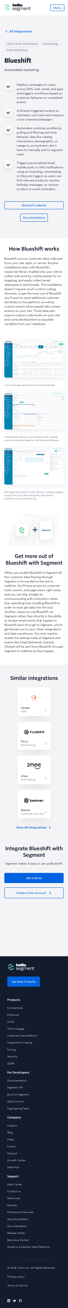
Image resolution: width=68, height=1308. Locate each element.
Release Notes (16, 1233)
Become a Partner (18, 1240)
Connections (15, 1008)
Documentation (17, 1080)
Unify (10, 1021)
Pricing (11, 1049)
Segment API (15, 1087)
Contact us (14, 1191)
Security (12, 1056)
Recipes (12, 1205)
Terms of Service (17, 1285)
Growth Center (16, 1160)
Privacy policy (16, 1276)
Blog (10, 1132)
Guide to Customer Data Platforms (28, 1247)
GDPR (10, 1063)
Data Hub (13, 1167)
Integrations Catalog (19, 1042)
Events (11, 1146)
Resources (13, 1198)
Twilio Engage (15, 1028)
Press (10, 1139)
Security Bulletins (18, 1219)
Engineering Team (18, 1108)
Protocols (13, 1014)
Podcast (12, 1153)
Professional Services (20, 1212)
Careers (12, 1125)
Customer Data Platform (22, 1035)
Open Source (15, 1101)
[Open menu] (57, 8)
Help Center (14, 1184)
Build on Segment (18, 1094)
